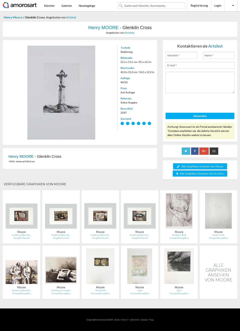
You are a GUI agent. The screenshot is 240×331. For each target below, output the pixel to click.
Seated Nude (218, 235)
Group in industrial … (22, 290)
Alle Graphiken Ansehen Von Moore (200, 166)
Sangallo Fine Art (22, 238)
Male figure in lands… (61, 290)
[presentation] (194, 103)
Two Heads (100, 290)
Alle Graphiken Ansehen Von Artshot (200, 173)
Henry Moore (13, 17)
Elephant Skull (179, 235)
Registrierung (199, 5)
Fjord (179, 290)
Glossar (144, 319)
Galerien (66, 5)
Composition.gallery (179, 238)
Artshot (71, 17)
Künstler (49, 5)
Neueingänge (87, 5)
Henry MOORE (103, 27)
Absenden (200, 116)
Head (139, 290)
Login (217, 5)
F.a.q (151, 319)
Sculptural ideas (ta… (21, 235)
